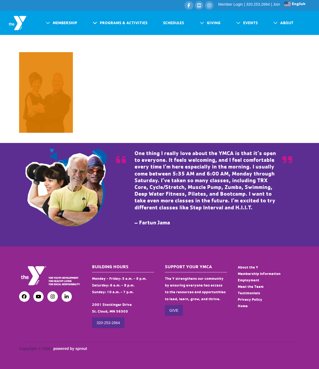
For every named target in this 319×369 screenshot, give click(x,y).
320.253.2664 (258, 4)
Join (276, 4)
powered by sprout (70, 348)
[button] (61, 23)
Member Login (230, 4)
